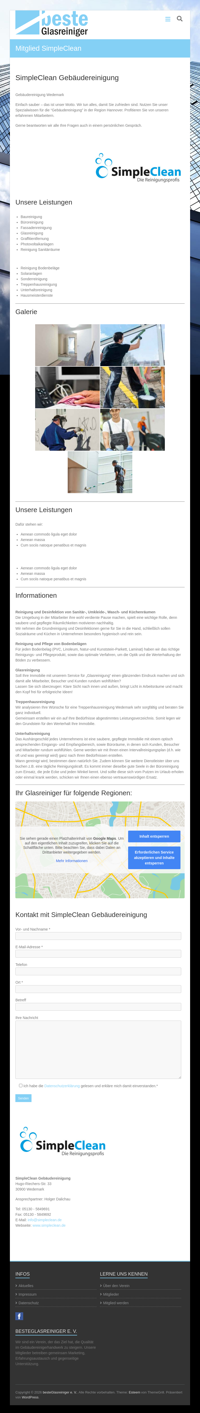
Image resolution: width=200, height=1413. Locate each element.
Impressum (27, 1294)
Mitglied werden (116, 1303)
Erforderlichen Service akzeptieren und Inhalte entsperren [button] (154, 857)
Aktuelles (25, 1286)
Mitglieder (111, 1294)
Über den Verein (116, 1286)
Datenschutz (28, 1303)
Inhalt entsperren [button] (154, 836)
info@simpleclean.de (45, 1220)
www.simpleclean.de (49, 1225)
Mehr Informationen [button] (72, 861)
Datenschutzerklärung (62, 1086)
